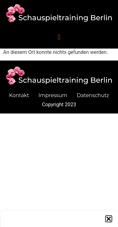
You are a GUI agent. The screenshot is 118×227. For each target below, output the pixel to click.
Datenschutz (93, 95)
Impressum (52, 95)
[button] (108, 221)
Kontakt (19, 95)
